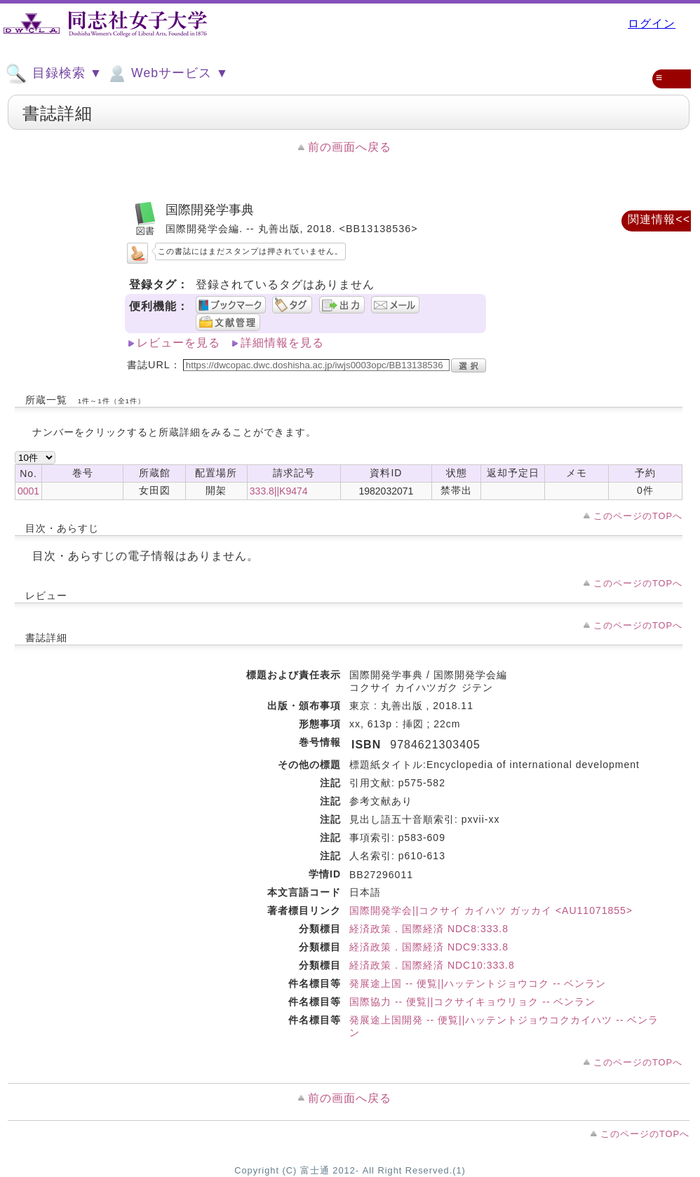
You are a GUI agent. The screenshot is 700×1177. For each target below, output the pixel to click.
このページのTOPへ (637, 516)
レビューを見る (178, 343)
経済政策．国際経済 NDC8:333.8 (429, 928)
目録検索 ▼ (54, 73)
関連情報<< (659, 219)
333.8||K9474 (279, 491)
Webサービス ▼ (167, 73)
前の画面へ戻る (349, 147)
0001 (28, 491)
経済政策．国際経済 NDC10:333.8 (432, 965)
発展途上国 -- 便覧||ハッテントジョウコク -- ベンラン (477, 983)
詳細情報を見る (282, 343)
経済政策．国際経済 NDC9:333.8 (429, 947)
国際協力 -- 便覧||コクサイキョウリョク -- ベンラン (472, 1001)
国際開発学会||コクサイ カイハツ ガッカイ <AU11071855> (491, 910)
